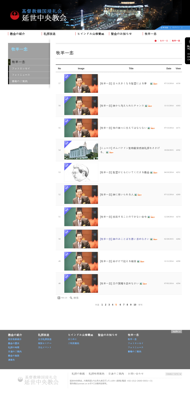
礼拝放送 (50, 33)
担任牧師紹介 (15, 339)
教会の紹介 (17, 33)
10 (135, 304)
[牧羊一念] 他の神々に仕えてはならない (127, 127)
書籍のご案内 (19, 81)
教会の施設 (13, 355)
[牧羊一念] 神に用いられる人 (121, 194)
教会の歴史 (13, 343)
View (178, 68)
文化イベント (44, 347)
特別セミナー (44, 343)
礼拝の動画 (78, 373)
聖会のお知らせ (121, 33)
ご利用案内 (73, 343)
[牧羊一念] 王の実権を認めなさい (123, 283)
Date (168, 68)
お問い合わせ (136, 373)
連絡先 (11, 360)
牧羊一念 (151, 33)
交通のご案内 (15, 351)
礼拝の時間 (13, 347)
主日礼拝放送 (44, 339)
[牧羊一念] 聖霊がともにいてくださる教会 (129, 172)
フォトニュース (21, 74)
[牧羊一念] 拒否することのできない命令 (127, 216)
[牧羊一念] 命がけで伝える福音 (122, 261)
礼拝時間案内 (96, 373)
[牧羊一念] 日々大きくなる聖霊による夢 (129, 83)
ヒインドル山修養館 (90, 33)
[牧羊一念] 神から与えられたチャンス (126, 105)
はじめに (72, 339)
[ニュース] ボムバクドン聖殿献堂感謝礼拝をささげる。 (130, 150)
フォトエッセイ (21, 68)
